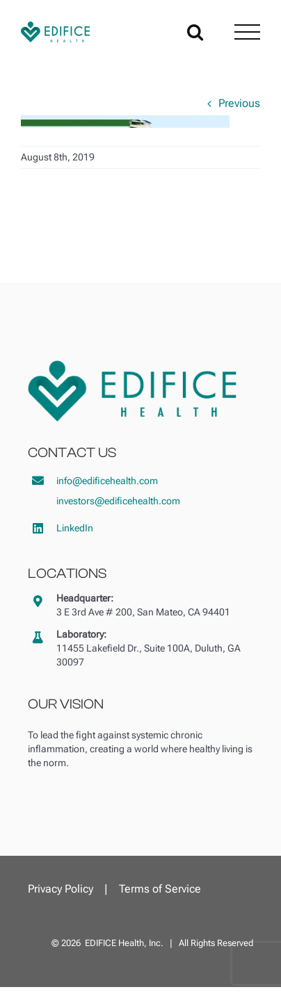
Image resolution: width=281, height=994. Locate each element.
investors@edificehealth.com (118, 500)
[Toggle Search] (195, 31)
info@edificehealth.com (107, 480)
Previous (239, 103)
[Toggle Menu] (247, 32)
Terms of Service (160, 888)
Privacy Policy (60, 888)
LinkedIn (74, 527)
